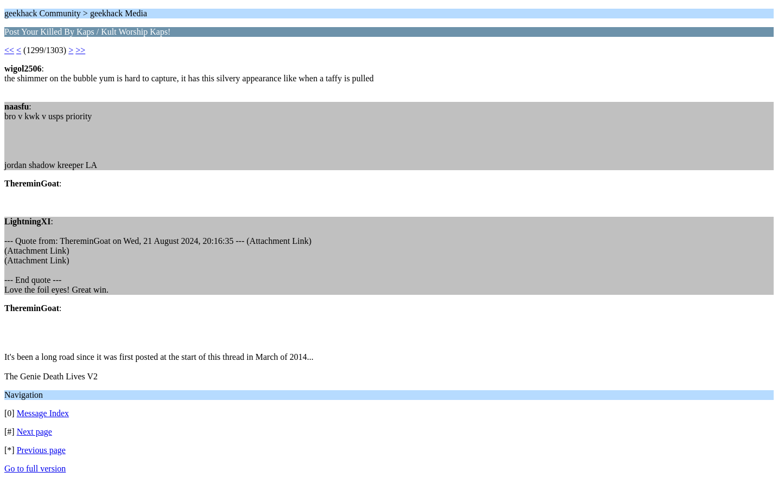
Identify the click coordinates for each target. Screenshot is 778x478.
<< (9, 50)
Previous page (41, 450)
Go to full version (35, 468)
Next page (34, 431)
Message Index (43, 413)
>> (80, 50)
